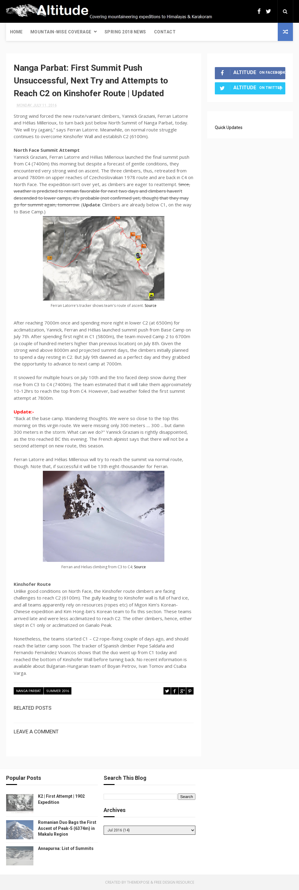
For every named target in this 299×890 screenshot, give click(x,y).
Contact (165, 31)
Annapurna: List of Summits (66, 848)
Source (150, 305)
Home (16, 31)
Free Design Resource (174, 882)
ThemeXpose (138, 882)
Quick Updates (228, 127)
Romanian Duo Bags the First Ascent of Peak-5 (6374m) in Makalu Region (67, 828)
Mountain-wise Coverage (60, 31)
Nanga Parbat (28, 691)
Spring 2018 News (125, 31)
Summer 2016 (57, 691)
